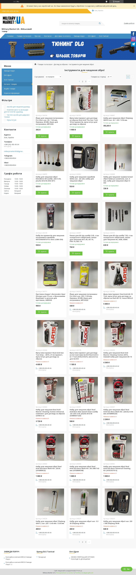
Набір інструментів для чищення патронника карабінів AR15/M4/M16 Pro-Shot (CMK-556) (50, 237)
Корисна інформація (11, 93)
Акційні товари (9, 89)
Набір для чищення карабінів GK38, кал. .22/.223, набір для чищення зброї (82, 179)
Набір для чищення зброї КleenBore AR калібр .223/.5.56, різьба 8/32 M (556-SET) (48, 179)
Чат (127, 569)
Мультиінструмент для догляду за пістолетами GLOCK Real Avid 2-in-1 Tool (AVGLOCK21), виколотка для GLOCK (84, 356)
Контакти (47, 36)
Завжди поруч (79, 36)
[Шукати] (99, 23)
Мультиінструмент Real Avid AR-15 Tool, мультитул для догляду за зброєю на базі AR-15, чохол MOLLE (118, 296)
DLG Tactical (103, 36)
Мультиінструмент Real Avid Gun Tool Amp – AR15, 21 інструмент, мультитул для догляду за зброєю (50, 356)
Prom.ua (79, 571)
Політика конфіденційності (84, 573)
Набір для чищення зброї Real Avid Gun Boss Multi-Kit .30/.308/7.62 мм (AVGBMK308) (84, 468)
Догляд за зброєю (61, 64)
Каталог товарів (10, 84)
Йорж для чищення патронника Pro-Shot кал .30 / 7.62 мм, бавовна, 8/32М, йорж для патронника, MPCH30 (49, 121)
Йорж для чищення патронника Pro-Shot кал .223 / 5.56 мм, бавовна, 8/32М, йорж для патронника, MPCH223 (83, 297)
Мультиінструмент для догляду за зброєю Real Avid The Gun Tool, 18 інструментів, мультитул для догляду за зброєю (84, 121)
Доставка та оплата (62, 36)
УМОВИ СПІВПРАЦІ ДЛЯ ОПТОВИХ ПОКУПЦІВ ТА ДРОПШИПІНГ (82, 558)
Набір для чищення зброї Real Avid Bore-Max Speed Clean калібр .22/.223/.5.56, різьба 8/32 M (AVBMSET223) (84, 413)
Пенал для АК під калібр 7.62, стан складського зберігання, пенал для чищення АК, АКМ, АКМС (118, 237)
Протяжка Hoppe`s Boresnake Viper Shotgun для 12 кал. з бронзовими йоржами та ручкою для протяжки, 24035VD (50, 297)
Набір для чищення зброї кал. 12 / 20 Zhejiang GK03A (84, 522)
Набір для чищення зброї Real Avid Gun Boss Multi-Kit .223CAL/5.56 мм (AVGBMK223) (118, 412)
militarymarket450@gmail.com (14, 151)
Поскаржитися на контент (65, 573)
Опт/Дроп (92, 36)
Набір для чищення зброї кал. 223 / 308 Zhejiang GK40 (117, 522)
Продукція (42, 557)
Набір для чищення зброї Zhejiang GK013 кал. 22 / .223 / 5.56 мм (118, 119)
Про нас (38, 36)
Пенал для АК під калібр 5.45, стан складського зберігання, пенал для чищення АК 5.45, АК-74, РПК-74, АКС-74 (84, 238)
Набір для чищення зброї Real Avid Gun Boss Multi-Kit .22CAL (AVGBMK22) (48, 468)
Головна (10, 36)
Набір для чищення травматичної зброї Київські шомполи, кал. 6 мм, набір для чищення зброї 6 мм (118, 180)
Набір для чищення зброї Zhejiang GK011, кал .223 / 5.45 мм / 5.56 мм (50, 522)
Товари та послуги (24, 36)
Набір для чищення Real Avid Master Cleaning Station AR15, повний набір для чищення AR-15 (117, 355)
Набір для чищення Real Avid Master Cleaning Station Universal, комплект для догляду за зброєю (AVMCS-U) (50, 413)
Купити (43, 136)
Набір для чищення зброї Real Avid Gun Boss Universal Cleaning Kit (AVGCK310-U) (116, 468)
